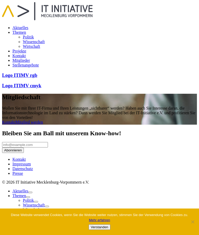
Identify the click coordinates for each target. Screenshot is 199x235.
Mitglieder (21, 60)
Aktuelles (20, 27)
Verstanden (99, 227)
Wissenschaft (34, 41)
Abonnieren (13, 150)
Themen (19, 32)
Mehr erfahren (99, 220)
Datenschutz (22, 168)
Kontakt (19, 55)
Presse (17, 173)
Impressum (21, 164)
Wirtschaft (31, 46)
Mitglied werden (29, 122)
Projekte (19, 51)
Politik (28, 37)
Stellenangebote (25, 65)
